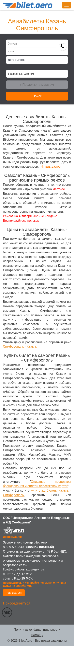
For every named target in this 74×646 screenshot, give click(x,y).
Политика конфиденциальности (37, 629)
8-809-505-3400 (14, 547)
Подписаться (14, 592)
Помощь (37, 635)
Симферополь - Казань (20, 346)
